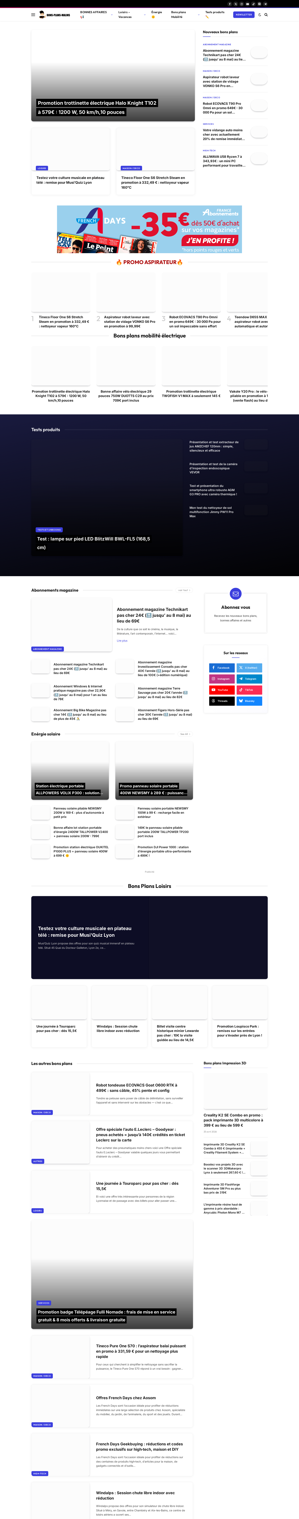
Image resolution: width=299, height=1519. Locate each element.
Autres (37, 1141)
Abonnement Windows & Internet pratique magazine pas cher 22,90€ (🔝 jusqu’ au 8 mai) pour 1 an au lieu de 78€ (80, 662)
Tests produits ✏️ (214, 14)
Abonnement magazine (217, 44)
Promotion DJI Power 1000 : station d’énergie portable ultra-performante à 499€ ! (164, 826)
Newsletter (244, 14)
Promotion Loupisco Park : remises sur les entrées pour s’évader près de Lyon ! (239, 1007)
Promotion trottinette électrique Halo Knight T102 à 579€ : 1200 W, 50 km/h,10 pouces (61, 396)
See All (185, 703)
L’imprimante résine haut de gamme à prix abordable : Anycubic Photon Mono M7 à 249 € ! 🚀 (224, 1185)
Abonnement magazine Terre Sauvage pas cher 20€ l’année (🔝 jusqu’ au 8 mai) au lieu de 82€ (163, 662)
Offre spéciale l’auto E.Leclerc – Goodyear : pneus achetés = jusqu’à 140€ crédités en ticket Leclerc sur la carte (138, 1114)
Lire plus (122, 610)
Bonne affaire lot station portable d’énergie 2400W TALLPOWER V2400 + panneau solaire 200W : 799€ (78, 804)
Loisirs (42, 168)
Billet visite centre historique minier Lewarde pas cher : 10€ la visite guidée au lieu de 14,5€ (178, 1009)
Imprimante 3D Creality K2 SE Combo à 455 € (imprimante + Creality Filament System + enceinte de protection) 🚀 (224, 1125)
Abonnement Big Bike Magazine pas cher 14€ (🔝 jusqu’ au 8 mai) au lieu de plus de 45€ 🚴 (80, 684)
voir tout (184, 559)
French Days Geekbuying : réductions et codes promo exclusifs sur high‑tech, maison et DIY (140, 1407)
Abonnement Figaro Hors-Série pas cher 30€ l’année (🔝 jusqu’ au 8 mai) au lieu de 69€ (165, 684)
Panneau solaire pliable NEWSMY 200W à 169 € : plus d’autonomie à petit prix (79, 782)
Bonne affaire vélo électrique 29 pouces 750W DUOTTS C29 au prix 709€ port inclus (126, 396)
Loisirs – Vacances (125, 14)
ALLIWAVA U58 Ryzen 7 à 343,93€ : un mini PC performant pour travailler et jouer (223, 162)
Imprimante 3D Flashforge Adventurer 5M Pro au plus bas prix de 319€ (222, 1165)
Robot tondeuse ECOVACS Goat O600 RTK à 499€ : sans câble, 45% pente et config (139, 1065)
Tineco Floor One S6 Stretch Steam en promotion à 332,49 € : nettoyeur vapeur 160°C (155, 182)
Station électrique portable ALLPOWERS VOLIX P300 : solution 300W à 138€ (68, 762)
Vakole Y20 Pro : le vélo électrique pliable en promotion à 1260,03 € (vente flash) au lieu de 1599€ (256, 396)
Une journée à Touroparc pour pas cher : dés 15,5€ (56, 1005)
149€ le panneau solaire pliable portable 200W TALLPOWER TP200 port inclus (164, 804)
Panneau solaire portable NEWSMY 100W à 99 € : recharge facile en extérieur (163, 782)
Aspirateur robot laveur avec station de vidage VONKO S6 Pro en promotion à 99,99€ (221, 82)
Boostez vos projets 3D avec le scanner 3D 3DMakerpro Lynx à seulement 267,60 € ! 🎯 (223, 1145)
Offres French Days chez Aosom (127, 1356)
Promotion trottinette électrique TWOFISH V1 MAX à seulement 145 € (191, 394)
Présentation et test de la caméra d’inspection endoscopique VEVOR (213, 469)
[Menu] (33, 14)
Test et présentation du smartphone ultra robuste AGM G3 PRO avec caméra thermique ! (213, 492)
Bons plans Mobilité (178, 14)
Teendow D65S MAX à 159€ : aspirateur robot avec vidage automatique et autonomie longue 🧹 (257, 322)
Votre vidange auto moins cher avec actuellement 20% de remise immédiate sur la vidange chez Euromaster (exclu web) (224, 135)
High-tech (209, 151)
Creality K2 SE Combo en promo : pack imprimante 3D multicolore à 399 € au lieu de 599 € (233, 1097)
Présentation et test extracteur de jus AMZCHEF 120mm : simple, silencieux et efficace (214, 446)
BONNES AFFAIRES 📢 (93, 14)
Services (208, 124)
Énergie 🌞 (156, 14)
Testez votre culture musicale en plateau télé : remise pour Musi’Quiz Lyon (70, 180)
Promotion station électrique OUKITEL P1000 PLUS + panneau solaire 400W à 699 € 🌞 (78, 826)
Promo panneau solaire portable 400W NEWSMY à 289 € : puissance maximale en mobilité (154, 762)
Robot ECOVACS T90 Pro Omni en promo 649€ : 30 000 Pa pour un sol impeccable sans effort (223, 109)
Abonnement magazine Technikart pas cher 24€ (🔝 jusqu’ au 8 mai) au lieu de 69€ (224, 55)
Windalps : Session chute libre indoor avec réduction (118, 1005)
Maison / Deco (132, 168)
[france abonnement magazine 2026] (149, 252)
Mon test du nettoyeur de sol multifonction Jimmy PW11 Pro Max (212, 516)
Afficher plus (112, 1501)
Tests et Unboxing (49, 497)
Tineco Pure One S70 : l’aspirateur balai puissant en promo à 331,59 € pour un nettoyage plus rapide (135, 1308)
